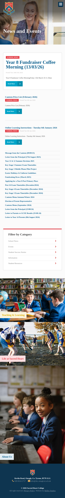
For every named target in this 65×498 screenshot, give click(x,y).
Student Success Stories (17, 252)
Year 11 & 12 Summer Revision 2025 (19, 161)
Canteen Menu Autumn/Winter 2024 (19, 197)
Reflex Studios (50, 491)
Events (10, 247)
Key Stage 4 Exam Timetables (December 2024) (24, 189)
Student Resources (15, 263)
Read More (11, 84)
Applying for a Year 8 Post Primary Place (21, 181)
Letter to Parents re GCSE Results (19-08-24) (23, 213)
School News (13, 241)
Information (12, 258)
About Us (7, 456)
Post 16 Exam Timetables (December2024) (22, 185)
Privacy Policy (29, 491)
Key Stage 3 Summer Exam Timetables (20, 165)
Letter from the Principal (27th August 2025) (23, 157)
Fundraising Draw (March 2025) (18, 177)
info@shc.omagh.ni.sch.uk (41, 481)
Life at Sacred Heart (13, 358)
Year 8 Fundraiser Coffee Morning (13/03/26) (30, 64)
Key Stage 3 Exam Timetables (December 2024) (24, 193)
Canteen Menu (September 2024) (18, 205)
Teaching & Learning (13, 315)
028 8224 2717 (20, 481)
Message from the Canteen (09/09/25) (20, 153)
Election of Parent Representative (18, 201)
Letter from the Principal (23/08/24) (19, 209)
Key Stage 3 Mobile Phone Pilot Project (20, 169)
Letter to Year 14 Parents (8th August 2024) (22, 217)
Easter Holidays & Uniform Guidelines (20, 173)
